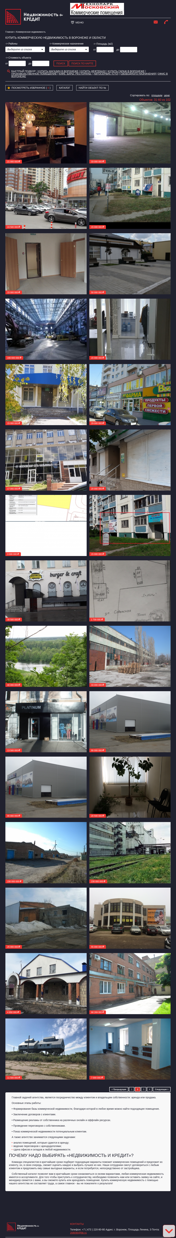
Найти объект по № (92, 87)
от (94, 49)
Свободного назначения (138, 73)
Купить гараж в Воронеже (126, 71)
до (117, 49)
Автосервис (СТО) (106, 73)
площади (156, 95)
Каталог (64, 87)
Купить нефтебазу (93, 71)
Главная (9, 32)
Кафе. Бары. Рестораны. (75, 73)
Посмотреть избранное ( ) (29, 88)
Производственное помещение (34, 73)
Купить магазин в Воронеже (58, 71)
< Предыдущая (118, 1089)
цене (167, 95)
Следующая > (161, 1089)
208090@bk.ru (78, 1232)
